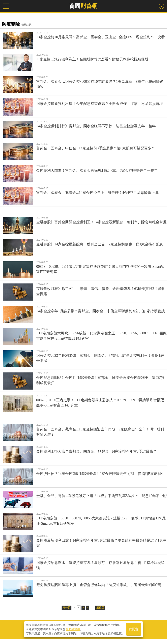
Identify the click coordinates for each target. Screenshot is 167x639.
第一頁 (66, 607)
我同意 (133, 629)
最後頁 (100, 607)
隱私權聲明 (73, 629)
